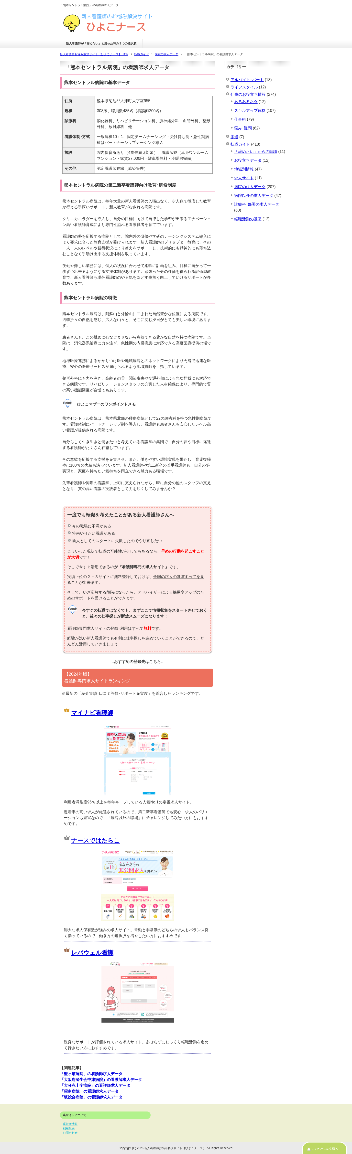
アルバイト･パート (247, 80)
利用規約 (69, 1128)
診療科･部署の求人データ (256, 204)
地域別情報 (244, 169)
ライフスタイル (244, 87)
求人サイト (244, 178)
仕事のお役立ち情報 (248, 94)
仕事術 (240, 119)
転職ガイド (240, 144)
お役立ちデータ (248, 160)
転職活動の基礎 (248, 219)
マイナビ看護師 (92, 712)
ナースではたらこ (95, 840)
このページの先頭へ (325, 1149)
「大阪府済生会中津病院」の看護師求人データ (101, 1080)
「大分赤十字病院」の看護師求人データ (95, 1085)
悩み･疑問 (243, 128)
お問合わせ (70, 1132)
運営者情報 (70, 1124)
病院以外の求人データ (253, 195)
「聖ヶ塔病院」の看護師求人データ (91, 1074)
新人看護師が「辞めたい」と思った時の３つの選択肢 (101, 43)
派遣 (234, 137)
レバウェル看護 (92, 952)
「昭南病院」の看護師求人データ (89, 1091)
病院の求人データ (249, 187)
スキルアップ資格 (249, 110)
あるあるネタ (246, 102)
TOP (94, 54)
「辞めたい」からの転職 (255, 152)
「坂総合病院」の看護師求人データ (91, 1097)
